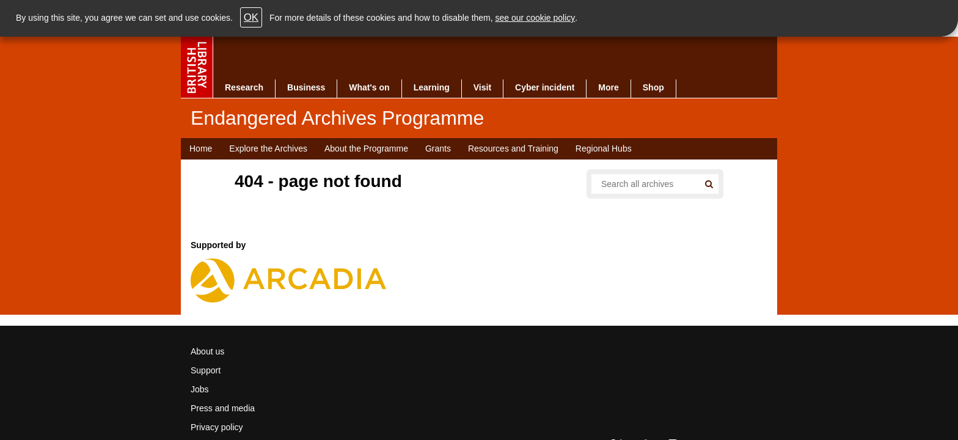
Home (200, 148)
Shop (653, 87)
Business (306, 87)
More (608, 87)
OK (251, 17)
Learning (432, 87)
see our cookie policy (535, 18)
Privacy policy (217, 427)
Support (206, 370)
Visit (482, 87)
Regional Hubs (604, 148)
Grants (438, 148)
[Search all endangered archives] (640, 184)
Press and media (223, 408)
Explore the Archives (268, 148)
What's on (369, 87)
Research (244, 87)
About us (207, 351)
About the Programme (366, 148)
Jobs (200, 389)
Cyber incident (544, 87)
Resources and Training (513, 148)
